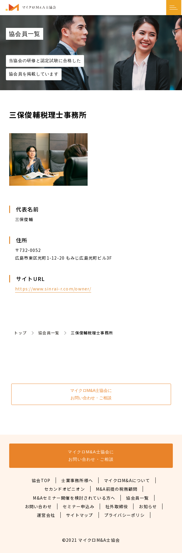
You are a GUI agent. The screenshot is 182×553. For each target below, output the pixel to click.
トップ (20, 333)
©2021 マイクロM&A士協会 (91, 540)
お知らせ (148, 506)
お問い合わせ (38, 506)
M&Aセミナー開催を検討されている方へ (74, 498)
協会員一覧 (48, 333)
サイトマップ (79, 515)
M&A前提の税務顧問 (117, 489)
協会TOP (41, 480)
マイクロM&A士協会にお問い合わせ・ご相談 (91, 394)
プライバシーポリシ (124, 515)
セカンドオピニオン (64, 489)
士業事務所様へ (77, 480)
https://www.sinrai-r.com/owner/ (53, 289)
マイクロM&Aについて (127, 480)
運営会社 (46, 515)
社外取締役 (116, 506)
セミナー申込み (78, 506)
